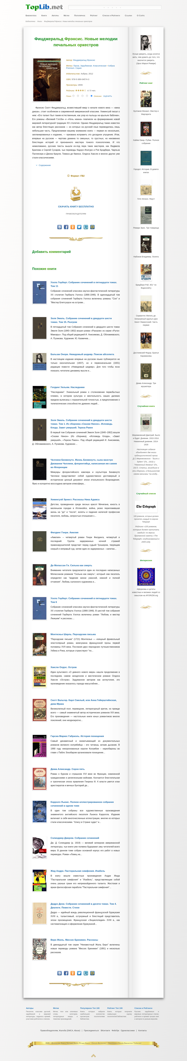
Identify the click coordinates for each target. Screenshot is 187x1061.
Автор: (69, 60)
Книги (44, 15)
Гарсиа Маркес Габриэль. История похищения (77, 736)
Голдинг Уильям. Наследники (67, 387)
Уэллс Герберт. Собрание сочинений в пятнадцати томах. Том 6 (84, 600)
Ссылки (128, 15)
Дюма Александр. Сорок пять (68, 769)
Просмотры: (72, 85)
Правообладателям (76, 214)
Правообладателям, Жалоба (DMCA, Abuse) (60, 1030)
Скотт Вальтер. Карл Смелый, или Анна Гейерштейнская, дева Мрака (84, 702)
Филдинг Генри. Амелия (64, 532)
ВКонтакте (105, 1030)
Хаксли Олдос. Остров (64, 667)
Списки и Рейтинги (111, 15)
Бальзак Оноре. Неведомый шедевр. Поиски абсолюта (82, 354)
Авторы (55, 15)
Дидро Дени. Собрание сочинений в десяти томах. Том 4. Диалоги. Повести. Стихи (83, 906)
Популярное (79, 15)
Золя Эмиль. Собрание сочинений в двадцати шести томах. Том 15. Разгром (85, 320)
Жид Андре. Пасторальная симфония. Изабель (78, 871)
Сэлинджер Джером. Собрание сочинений (75, 838)
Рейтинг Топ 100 (115, 1008)
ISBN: (69, 79)
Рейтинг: (70, 90)
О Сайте (141, 15)
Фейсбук (115, 1030)
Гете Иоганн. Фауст (146, 190)
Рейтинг (93, 15)
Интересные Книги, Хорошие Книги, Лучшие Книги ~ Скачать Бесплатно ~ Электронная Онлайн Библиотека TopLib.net (96, 1043)
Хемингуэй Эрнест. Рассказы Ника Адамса (75, 499)
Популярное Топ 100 (90, 1008)
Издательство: (73, 74)
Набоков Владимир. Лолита (146, 244)
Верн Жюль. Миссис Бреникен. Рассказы (74, 940)
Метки (66, 15)
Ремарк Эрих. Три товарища (146, 217)
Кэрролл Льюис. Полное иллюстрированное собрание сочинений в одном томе (82, 804)
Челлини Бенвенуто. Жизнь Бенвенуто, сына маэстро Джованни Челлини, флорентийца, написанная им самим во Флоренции (84, 464)
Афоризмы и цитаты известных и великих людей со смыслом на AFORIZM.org (146, 551)
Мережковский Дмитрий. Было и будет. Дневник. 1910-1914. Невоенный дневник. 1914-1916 (146, 412)
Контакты (142, 1030)
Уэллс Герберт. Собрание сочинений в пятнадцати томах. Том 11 (84, 284)
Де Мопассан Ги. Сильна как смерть (71, 565)
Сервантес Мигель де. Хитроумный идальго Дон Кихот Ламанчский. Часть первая (146, 302)
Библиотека (31, 15)
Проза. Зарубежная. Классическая (90, 66)
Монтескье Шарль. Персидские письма (73, 634)
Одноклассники (127, 1030)
